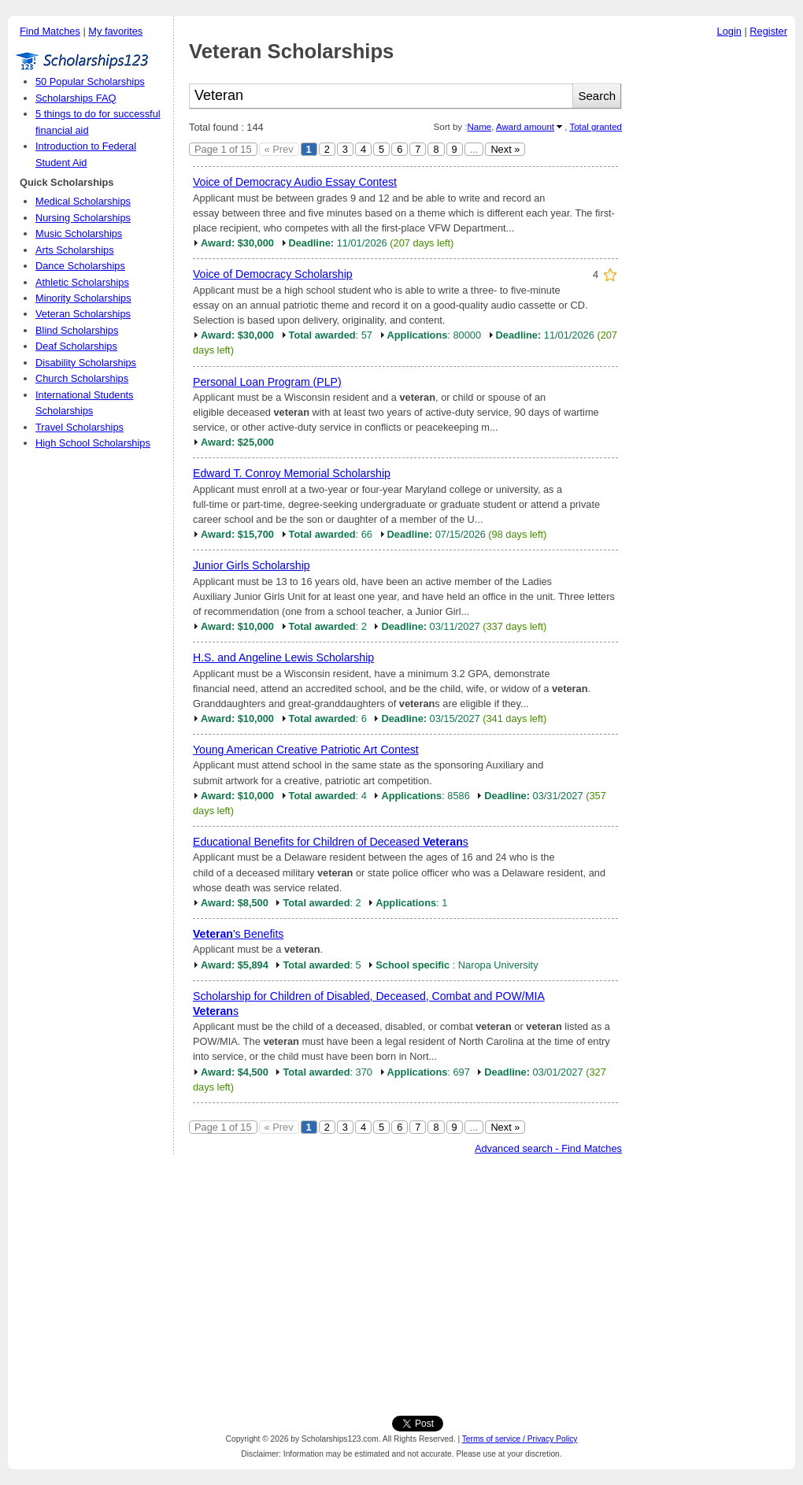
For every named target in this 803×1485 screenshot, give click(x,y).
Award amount (525, 126)
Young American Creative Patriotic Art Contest (306, 749)
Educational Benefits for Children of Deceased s (330, 841)
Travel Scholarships (79, 427)
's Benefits (238, 934)
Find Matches (50, 31)
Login (729, 31)
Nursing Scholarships (83, 218)
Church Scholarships (81, 378)
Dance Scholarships (80, 266)
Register (768, 31)
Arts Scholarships (74, 250)
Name (479, 126)
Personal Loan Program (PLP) (267, 382)
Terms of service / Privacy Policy (520, 1439)
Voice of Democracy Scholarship (273, 274)
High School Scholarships (92, 443)
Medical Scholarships (83, 201)
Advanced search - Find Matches (548, 1148)
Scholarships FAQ (75, 98)
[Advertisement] (712, 282)
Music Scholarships (78, 233)
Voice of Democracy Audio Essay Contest (295, 182)
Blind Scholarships (76, 330)
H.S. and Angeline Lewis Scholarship (283, 657)
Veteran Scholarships (83, 314)
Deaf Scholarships (76, 346)
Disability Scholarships (85, 362)
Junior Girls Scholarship (251, 565)
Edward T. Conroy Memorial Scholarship (291, 473)
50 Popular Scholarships (90, 81)
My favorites (115, 31)
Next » (505, 149)
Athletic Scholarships (82, 282)
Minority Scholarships (83, 298)
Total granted (595, 126)
